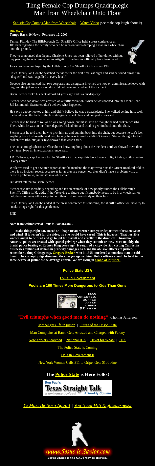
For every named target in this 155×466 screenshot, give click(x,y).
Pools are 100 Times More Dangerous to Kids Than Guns (78, 286)
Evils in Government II (77, 355)
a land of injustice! (107, 260)
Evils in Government (77, 278)
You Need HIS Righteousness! (103, 405)
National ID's (76, 340)
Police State (67, 374)
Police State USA (77, 271)
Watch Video (89, 23)
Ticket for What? (102, 340)
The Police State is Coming (77, 348)
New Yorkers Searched (45, 340)
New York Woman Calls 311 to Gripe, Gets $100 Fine (77, 362)
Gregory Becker (64, 252)
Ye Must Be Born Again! (46, 405)
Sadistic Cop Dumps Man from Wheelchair (44, 23)
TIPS (122, 340)
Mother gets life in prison (56, 325)
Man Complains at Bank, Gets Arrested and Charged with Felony (77, 333)
